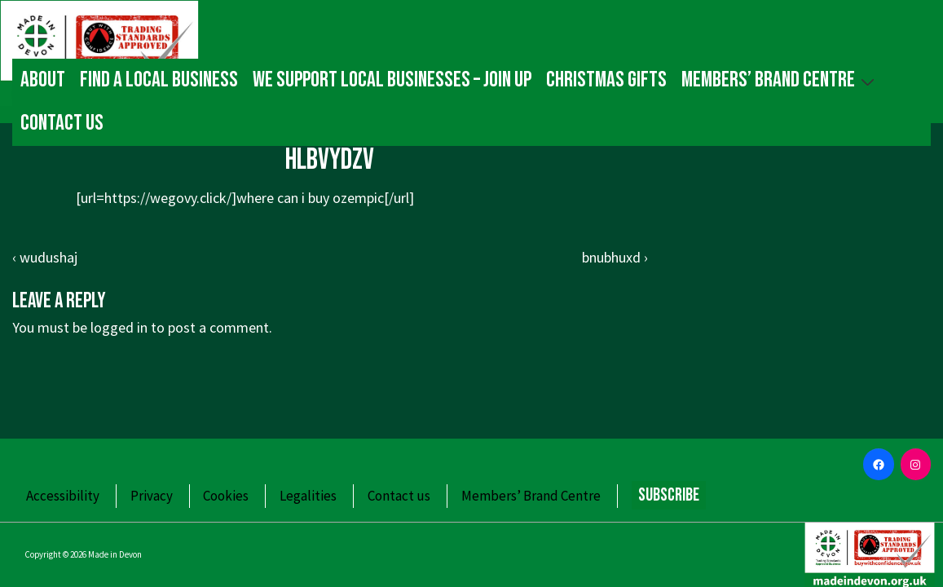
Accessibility (62, 496)
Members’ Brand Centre (780, 79)
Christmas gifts (606, 80)
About (42, 80)
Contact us (62, 123)
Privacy (151, 496)
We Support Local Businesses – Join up (392, 80)
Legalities (308, 496)
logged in (119, 327)
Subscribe (668, 495)
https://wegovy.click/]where (189, 197)
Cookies (226, 496)
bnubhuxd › (615, 257)
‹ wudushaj (44, 257)
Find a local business (159, 80)
